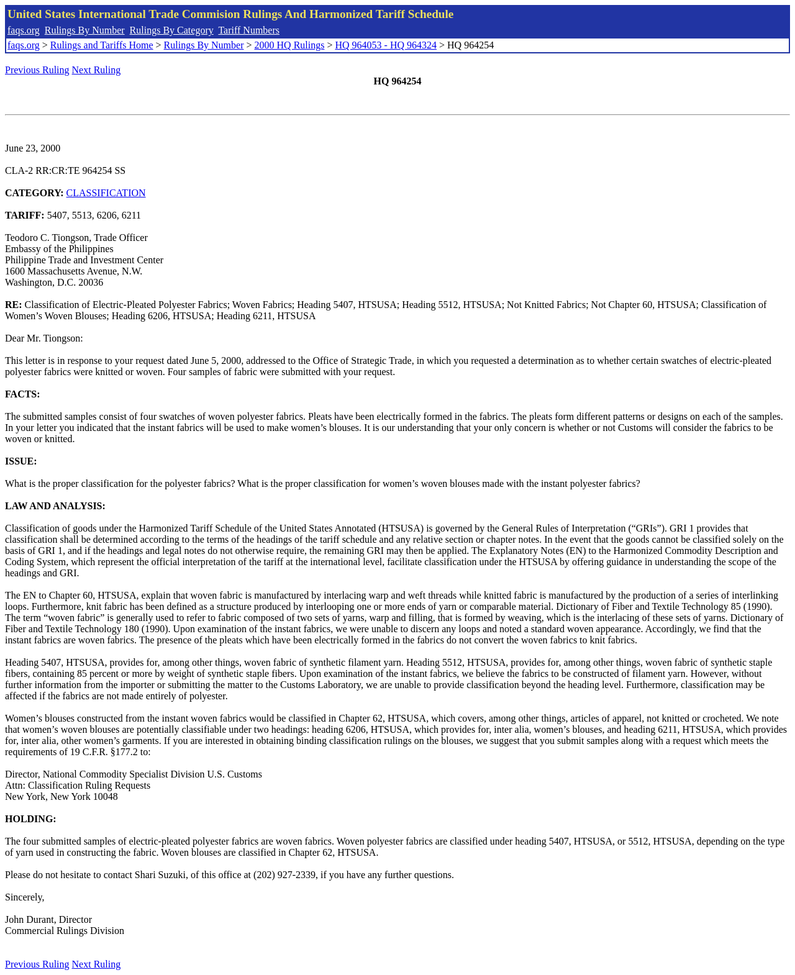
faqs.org (23, 30)
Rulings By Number (85, 30)
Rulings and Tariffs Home (101, 45)
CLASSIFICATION (106, 193)
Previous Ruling (37, 70)
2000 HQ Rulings (290, 45)
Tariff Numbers (248, 30)
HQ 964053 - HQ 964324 (386, 45)
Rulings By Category (172, 30)
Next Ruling (96, 70)
